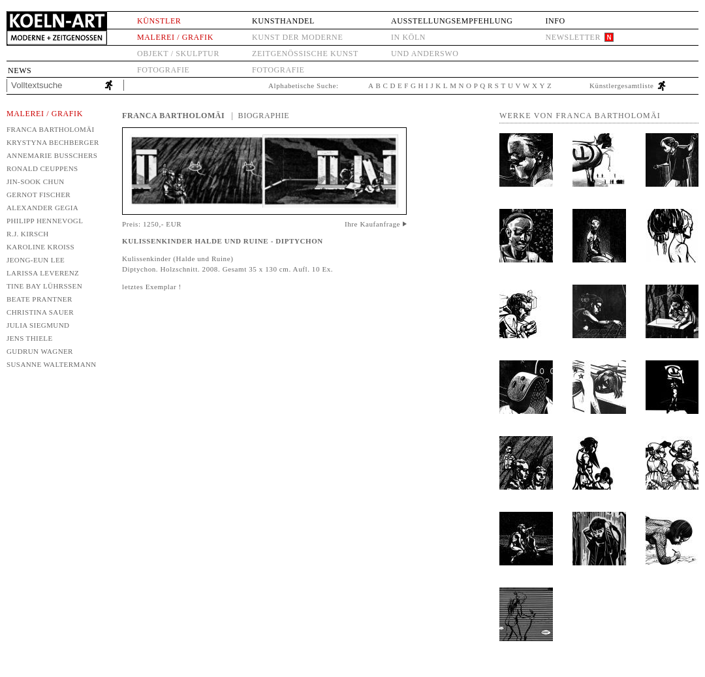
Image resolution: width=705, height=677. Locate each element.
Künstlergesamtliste (621, 85)
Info (555, 20)
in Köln (408, 37)
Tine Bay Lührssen (44, 286)
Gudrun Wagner (40, 351)
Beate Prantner (39, 299)
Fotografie (163, 69)
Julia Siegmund (38, 325)
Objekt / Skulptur (178, 53)
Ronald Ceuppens (42, 168)
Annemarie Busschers (52, 155)
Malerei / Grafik (175, 37)
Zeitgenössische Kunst (305, 53)
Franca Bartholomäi (51, 129)
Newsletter (573, 37)
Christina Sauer (40, 312)
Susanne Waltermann (52, 364)
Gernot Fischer (38, 194)
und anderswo (425, 53)
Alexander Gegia (42, 207)
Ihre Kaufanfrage (372, 224)
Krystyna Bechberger (53, 142)
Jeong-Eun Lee (36, 260)
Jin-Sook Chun (36, 181)
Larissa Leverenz (43, 273)
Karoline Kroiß (40, 247)
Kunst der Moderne (297, 37)
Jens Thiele (30, 338)
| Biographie (260, 115)
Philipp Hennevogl (45, 220)
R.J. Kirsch (28, 233)
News (19, 70)
